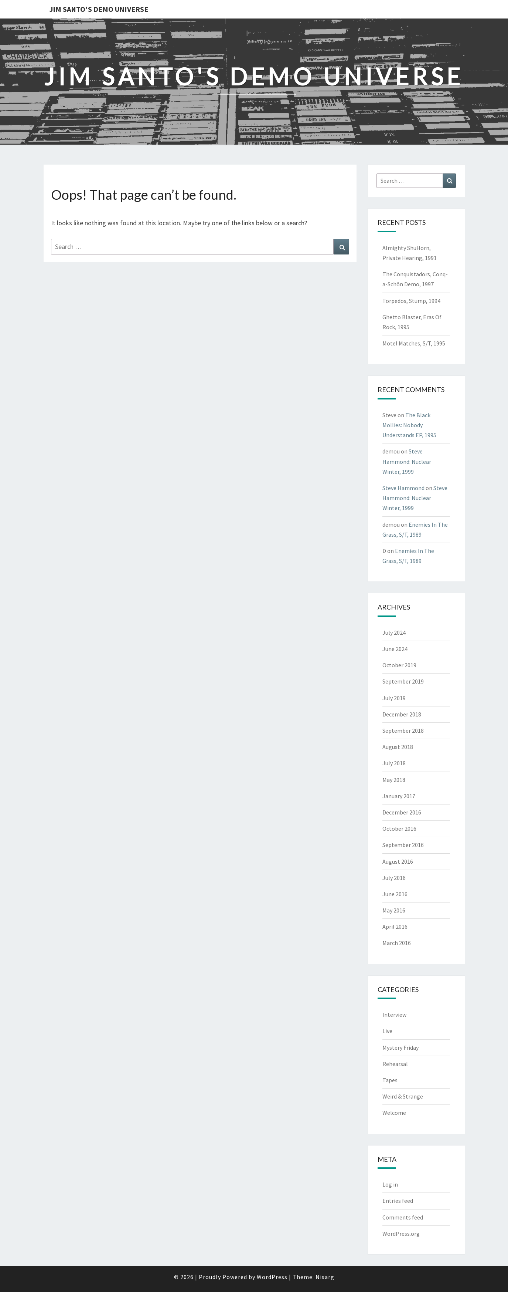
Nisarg (325, 1277)
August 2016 (397, 861)
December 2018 (401, 714)
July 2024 (394, 632)
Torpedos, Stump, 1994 (411, 300)
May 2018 (393, 779)
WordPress (272, 1277)
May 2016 (393, 910)
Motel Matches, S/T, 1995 (413, 343)
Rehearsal (395, 1063)
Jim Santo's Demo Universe (98, 9)
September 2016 (403, 845)
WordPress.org (401, 1233)
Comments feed (402, 1217)
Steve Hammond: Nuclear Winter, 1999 (406, 461)
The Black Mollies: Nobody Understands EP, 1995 (409, 425)
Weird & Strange (402, 1096)
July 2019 (394, 698)
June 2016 (395, 894)
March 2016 (396, 943)
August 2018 (397, 746)
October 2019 (399, 665)
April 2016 (395, 926)
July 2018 (394, 763)
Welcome (394, 1112)
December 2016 (401, 812)
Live (387, 1031)
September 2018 (403, 730)
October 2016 (399, 828)
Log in (390, 1184)
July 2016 (394, 877)
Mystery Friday (400, 1047)
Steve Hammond (403, 488)
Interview (394, 1014)
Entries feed (397, 1200)
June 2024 (395, 648)
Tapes (390, 1080)
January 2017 (398, 796)
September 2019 (403, 681)
